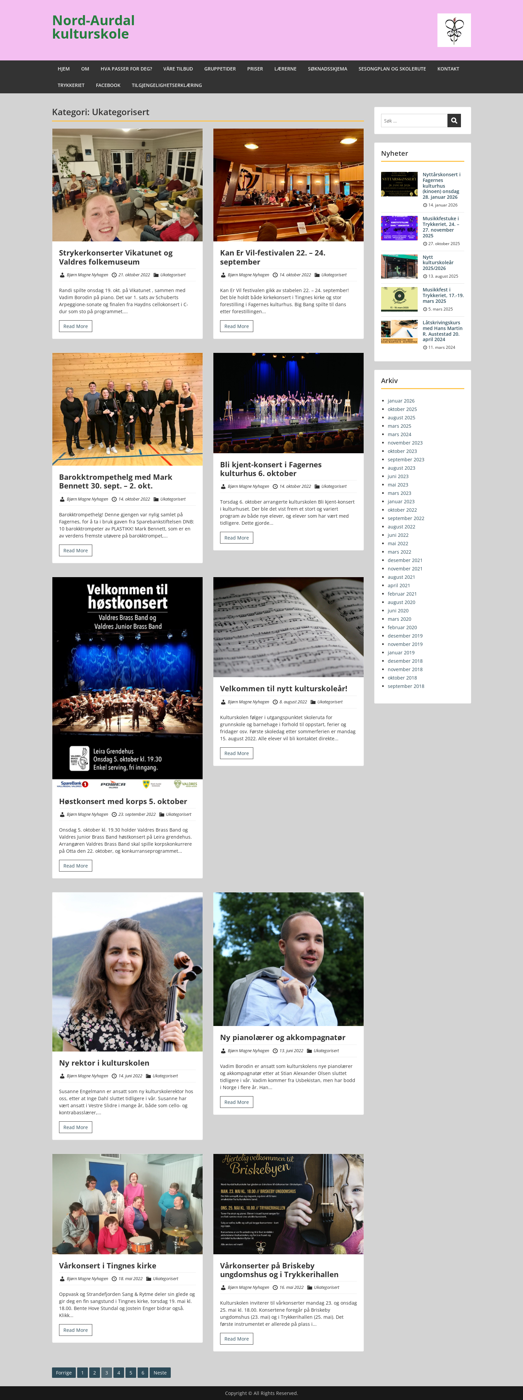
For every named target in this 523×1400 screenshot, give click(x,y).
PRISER (255, 68)
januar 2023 (401, 501)
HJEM (64, 68)
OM (85, 68)
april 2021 (399, 585)
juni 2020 (398, 610)
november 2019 (405, 644)
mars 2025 (399, 426)
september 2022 (406, 518)
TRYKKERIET (71, 85)
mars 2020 (399, 619)
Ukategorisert (173, 275)
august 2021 (401, 577)
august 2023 (401, 468)
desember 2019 (405, 636)
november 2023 (405, 442)
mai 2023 (398, 484)
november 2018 (405, 669)
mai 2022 (398, 543)
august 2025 (401, 417)
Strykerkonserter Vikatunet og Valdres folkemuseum (115, 256)
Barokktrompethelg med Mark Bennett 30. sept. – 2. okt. (115, 481)
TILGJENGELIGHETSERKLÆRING (167, 85)
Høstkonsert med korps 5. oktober (123, 801)
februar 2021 (402, 594)
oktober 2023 (402, 451)
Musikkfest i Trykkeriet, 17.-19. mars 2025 (443, 295)
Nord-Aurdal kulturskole (93, 27)
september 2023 (406, 459)
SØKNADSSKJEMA (327, 68)
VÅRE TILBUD (178, 68)
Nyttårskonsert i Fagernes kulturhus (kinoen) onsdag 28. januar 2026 (442, 185)
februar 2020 (402, 627)
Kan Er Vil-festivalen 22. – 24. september (272, 256)
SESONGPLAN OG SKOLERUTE (392, 68)
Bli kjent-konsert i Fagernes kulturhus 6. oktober (271, 468)
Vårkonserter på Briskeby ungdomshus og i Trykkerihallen (279, 1269)
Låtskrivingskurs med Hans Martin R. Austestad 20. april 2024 (443, 330)
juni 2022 (398, 535)
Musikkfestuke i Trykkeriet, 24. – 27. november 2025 (441, 226)
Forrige (64, 1372)
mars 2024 (399, 434)
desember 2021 (405, 560)
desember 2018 (405, 661)
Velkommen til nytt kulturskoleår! (283, 688)
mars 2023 (399, 493)
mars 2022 (399, 552)
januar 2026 (401, 401)
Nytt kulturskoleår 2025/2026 (438, 263)
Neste (160, 1372)
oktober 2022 (402, 510)
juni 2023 (398, 476)
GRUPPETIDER (220, 68)
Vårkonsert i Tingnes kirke (107, 1265)
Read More (75, 326)
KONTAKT (448, 68)
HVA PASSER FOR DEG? (126, 68)
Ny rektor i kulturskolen (104, 1063)
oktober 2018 (402, 677)
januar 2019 (401, 652)
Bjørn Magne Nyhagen (87, 275)
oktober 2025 (402, 409)
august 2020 (401, 602)
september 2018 (406, 686)
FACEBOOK (108, 85)
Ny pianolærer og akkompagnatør (283, 1037)
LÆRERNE (285, 68)
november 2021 (405, 568)
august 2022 (401, 526)
